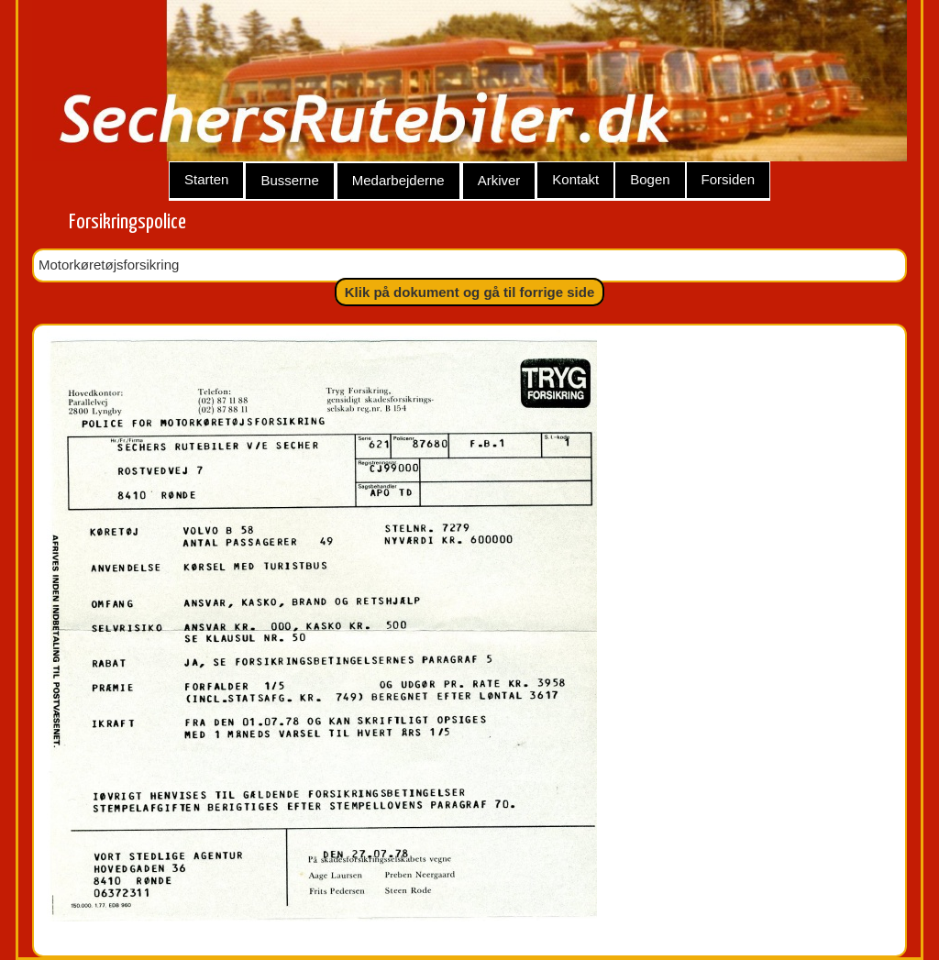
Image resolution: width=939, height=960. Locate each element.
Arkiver (499, 180)
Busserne (289, 180)
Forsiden (728, 179)
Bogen (649, 179)
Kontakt (575, 179)
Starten (206, 179)
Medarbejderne (398, 180)
